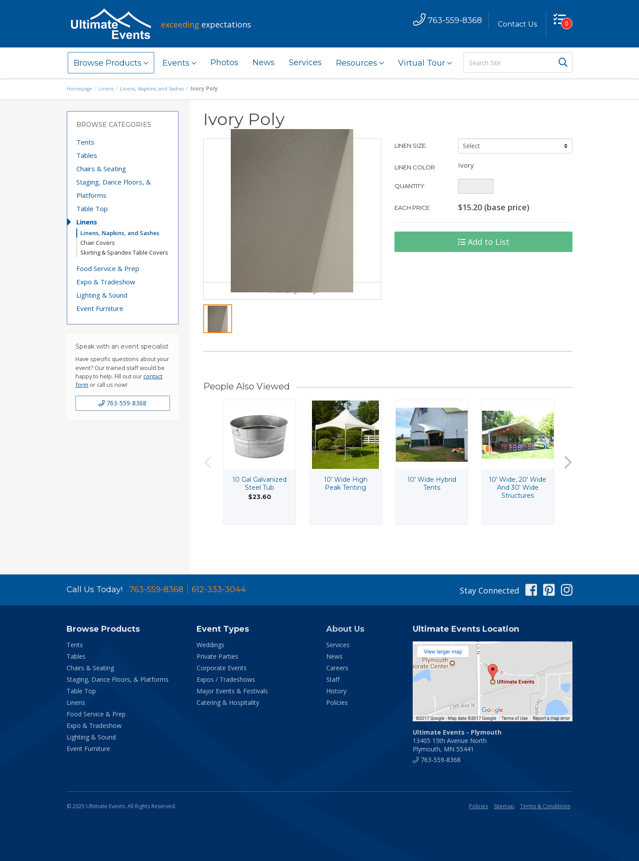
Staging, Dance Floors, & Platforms (113, 188)
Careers (337, 668)
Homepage (81, 88)
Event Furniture (99, 308)
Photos (224, 62)
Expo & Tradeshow (105, 281)
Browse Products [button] (111, 63)
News (263, 62)
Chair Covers (97, 243)
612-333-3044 (219, 589)
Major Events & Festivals (232, 691)
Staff (332, 679)
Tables (86, 155)
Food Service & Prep (107, 268)
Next (568, 483)
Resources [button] (360, 63)
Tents (85, 142)
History (336, 691)
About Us (345, 629)
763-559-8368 (122, 403)
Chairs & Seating (101, 168)
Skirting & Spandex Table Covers (124, 252)
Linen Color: (415, 167)
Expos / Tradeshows (226, 679)
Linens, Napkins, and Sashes (158, 88)
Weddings (211, 645)
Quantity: (410, 185)
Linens (109, 88)
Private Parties (217, 656)
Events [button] (179, 63)
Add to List (483, 241)
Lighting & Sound (101, 295)
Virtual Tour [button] (425, 63)
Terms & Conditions (545, 806)
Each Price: (412, 207)
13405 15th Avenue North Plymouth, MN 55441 (457, 740)
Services (305, 62)
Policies (337, 702)
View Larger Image (292, 311)
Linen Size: (410, 145)
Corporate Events (222, 668)
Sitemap (504, 806)
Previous (207, 483)
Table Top (92, 208)
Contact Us (513, 24)
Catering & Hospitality (228, 702)
